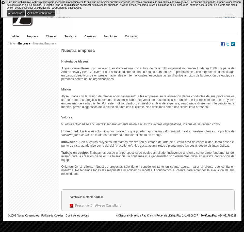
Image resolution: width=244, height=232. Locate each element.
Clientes (51, 36)
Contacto (131, 36)
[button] (16, 13)
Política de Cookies (52, 215)
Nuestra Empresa (44, 43)
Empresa (32, 36)
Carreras (90, 36)
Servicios (70, 36)
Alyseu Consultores (28, 215)
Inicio (15, 36)
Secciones (110, 36)
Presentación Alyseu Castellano (98, 205)
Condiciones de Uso (77, 215)
